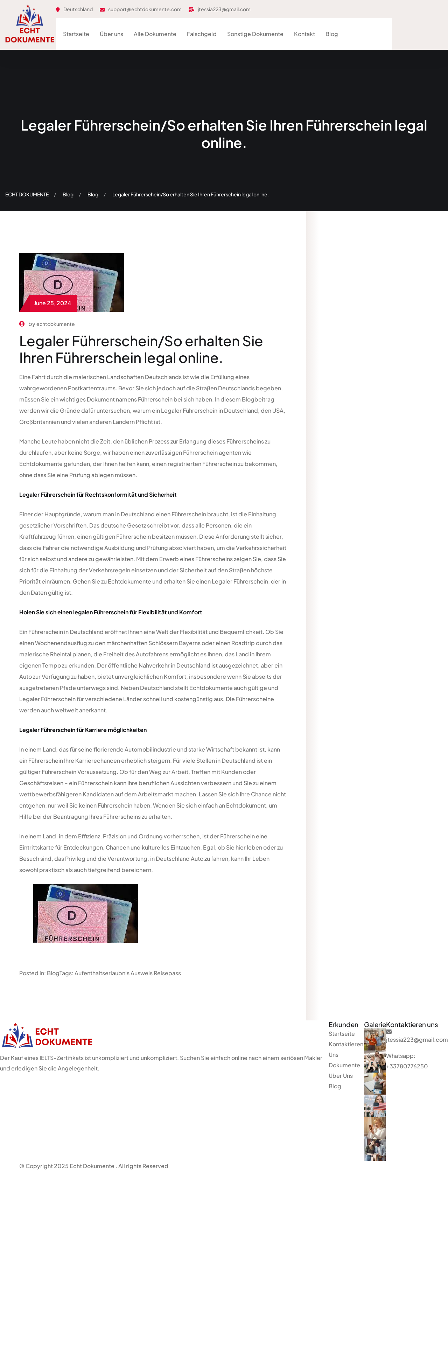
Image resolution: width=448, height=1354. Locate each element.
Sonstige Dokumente (255, 33)
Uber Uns (341, 1075)
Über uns (111, 33)
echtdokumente (55, 324)
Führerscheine (255, 699)
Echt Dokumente (92, 1166)
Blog (332, 33)
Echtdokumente (41, 463)
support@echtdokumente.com (145, 9)
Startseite (76, 33)
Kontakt (304, 33)
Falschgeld (202, 33)
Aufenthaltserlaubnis (102, 973)
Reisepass (167, 973)
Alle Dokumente (155, 33)
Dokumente (344, 1065)
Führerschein (155, 399)
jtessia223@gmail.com (224, 9)
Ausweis (142, 973)
